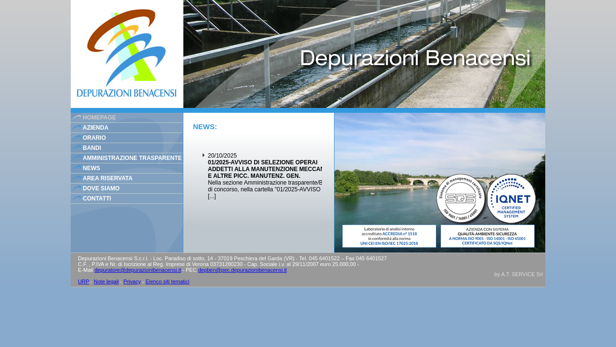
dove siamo (101, 188)
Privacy (132, 281)
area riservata (107, 178)
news (91, 168)
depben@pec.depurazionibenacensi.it (242, 270)
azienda (95, 127)
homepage (99, 117)
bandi (92, 148)
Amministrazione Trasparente (132, 158)
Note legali (106, 281)
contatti (97, 198)
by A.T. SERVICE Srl (518, 274)
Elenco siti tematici (167, 281)
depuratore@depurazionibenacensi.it (137, 270)
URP (83, 281)
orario (94, 137)
